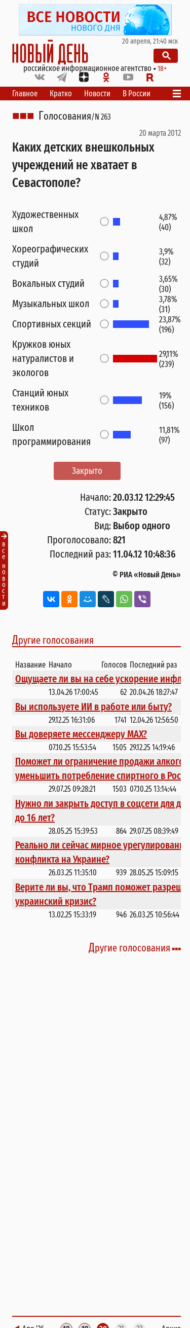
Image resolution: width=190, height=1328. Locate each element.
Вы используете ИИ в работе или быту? (93, 706)
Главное (24, 93)
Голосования (65, 116)
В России (136, 93)
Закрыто (87, 470)
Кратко (61, 93)
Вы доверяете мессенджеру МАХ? (81, 734)
